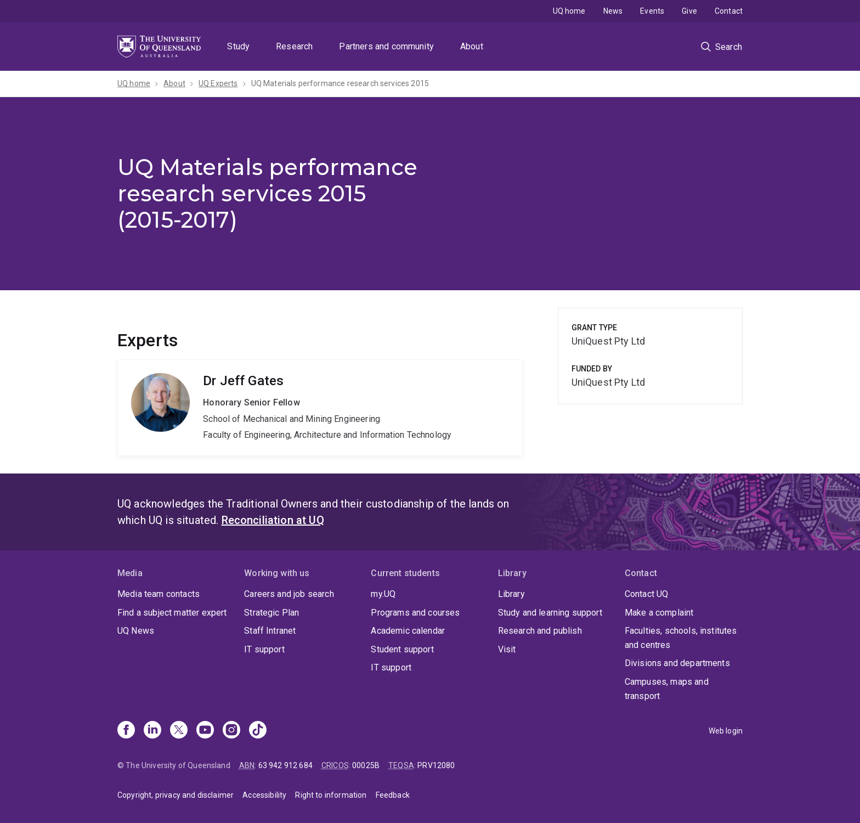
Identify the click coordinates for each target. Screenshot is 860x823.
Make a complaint (659, 612)
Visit (507, 649)
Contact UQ (647, 594)
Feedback (393, 795)
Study (238, 46)
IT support (264, 649)
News (613, 11)
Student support (402, 649)
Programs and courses (415, 612)
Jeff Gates (320, 407)
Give (689, 11)
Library (511, 594)
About (471, 46)
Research (294, 46)
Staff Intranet (270, 630)
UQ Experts (218, 83)
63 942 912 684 (285, 765)
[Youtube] (205, 731)
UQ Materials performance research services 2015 (340, 83)
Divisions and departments (677, 663)
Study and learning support (550, 612)
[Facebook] (126, 731)
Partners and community (386, 46)
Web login (726, 730)
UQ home (569, 11)
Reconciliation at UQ (273, 520)
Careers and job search (289, 594)
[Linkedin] (152, 731)
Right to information (330, 795)
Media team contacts (158, 594)
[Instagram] (231, 731)
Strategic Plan (271, 612)
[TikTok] (258, 731)
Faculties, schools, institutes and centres (681, 637)
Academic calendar (408, 630)
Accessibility (264, 795)
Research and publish (540, 630)
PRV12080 (436, 765)
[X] (179, 731)
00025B (366, 765)
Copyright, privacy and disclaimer (175, 795)
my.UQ (383, 594)
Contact (729, 11)
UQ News (135, 630)
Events (652, 11)
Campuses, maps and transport (667, 689)
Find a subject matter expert (172, 612)
